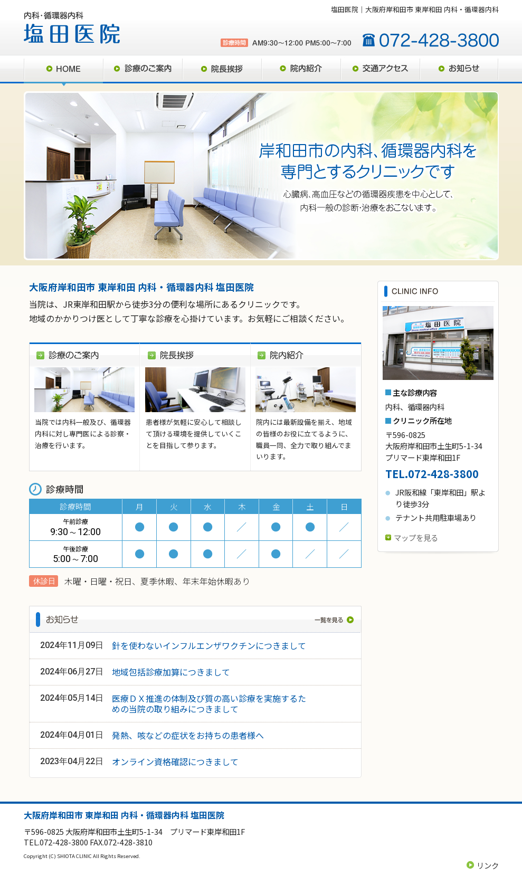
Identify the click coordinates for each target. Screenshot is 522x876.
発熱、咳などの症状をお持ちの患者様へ (188, 735)
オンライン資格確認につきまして (175, 761)
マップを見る (416, 537)
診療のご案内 (142, 70)
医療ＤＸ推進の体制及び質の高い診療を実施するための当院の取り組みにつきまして (209, 704)
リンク (488, 865)
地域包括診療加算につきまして (171, 671)
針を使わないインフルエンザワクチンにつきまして (209, 645)
